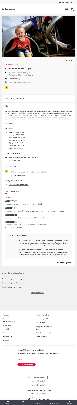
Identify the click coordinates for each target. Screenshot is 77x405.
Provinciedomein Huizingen (19, 72)
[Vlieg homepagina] (66, 9)
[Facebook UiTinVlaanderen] (38, 377)
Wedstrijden (40, 323)
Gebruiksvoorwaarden (32, 390)
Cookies (42, 390)
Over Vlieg (7, 325)
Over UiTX (6, 329)
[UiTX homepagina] (72, 9)
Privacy (49, 390)
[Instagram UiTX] (38, 381)
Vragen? (6, 315)
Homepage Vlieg (42, 315)
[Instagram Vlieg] (38, 385)
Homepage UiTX (42, 319)
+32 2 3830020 (14, 161)
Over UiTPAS (7, 337)
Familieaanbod (41, 337)
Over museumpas (10, 333)
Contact (6, 341)
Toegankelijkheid (17, 98)
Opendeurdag (14, 79)
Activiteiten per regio (44, 333)
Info (6, 98)
